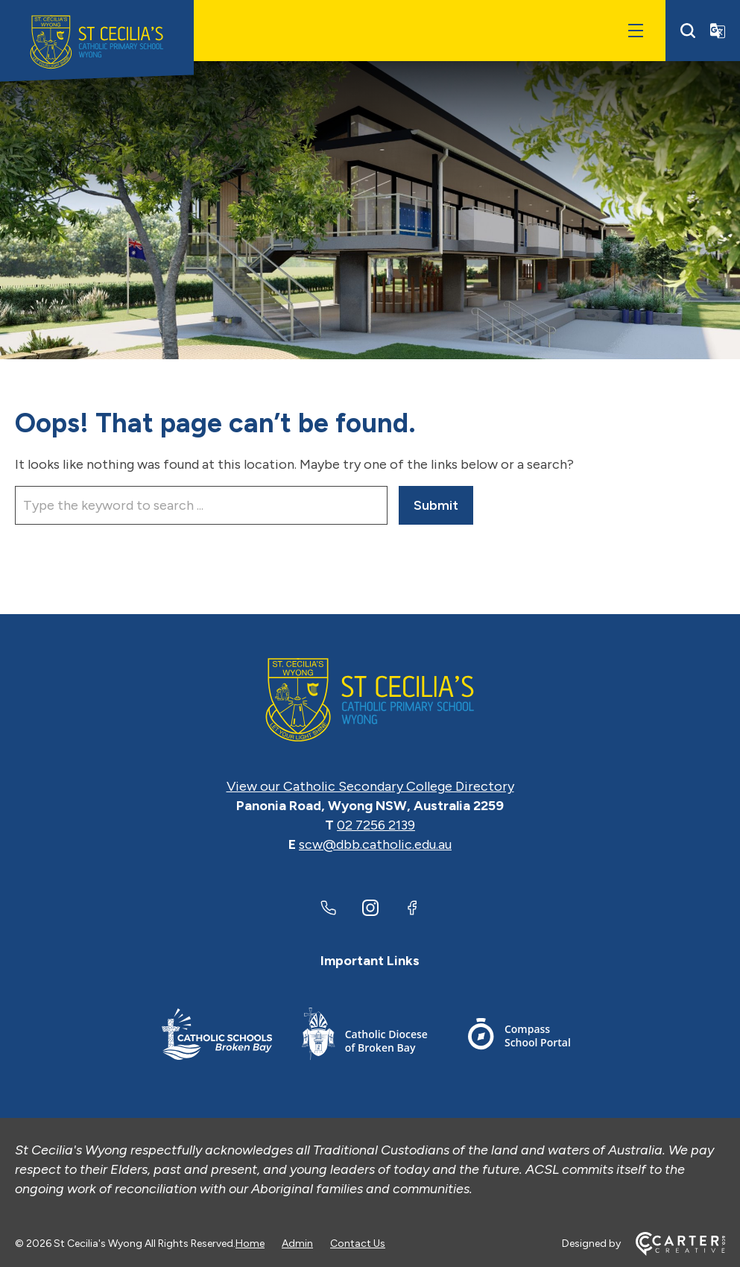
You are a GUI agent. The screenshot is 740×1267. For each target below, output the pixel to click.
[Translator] (718, 30)
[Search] (688, 30)
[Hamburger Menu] (635, 30)
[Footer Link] (217, 1036)
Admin (297, 1243)
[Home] (370, 699)
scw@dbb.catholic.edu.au (375, 844)
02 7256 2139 (376, 825)
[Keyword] (201, 505)
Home (250, 1243)
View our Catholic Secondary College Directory (370, 786)
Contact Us (357, 1243)
